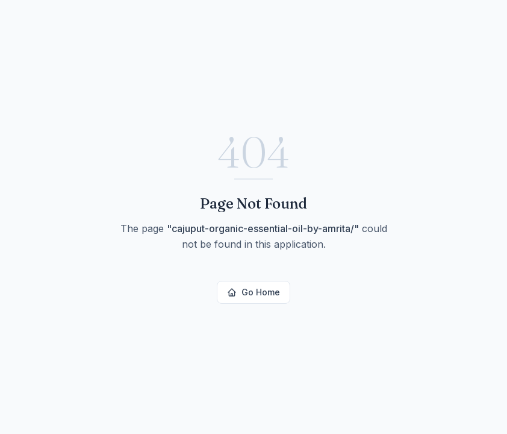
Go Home (253, 292)
